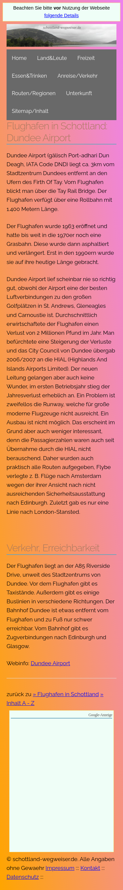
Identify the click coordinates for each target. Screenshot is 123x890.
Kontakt (90, 868)
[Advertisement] (61, 786)
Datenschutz (23, 877)
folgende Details (61, 15)
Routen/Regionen (33, 93)
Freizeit (86, 58)
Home (19, 58)
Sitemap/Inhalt (30, 111)
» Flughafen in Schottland (66, 694)
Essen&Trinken (29, 76)
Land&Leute (52, 58)
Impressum (60, 868)
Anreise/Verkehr (77, 76)
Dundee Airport (50, 663)
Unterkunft (79, 93)
